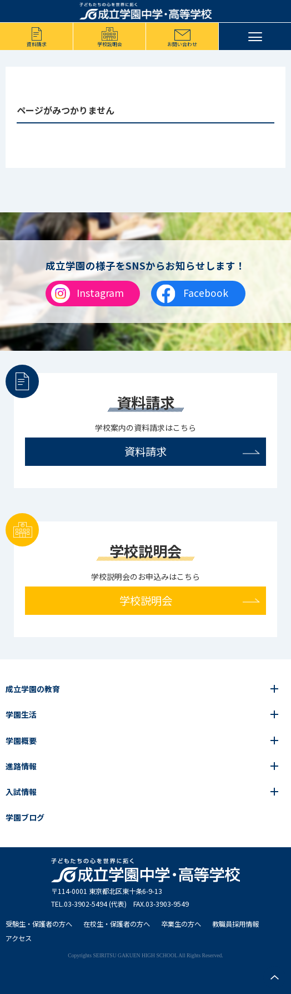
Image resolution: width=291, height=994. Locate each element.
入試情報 (21, 791)
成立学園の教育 (33, 688)
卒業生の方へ (181, 924)
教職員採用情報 (235, 924)
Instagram (100, 293)
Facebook (205, 293)
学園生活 (21, 714)
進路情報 (21, 766)
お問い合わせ (182, 44)
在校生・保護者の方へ (116, 924)
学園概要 (21, 740)
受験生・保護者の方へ (39, 924)
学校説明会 (109, 44)
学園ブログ (25, 817)
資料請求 (37, 44)
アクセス (19, 938)
